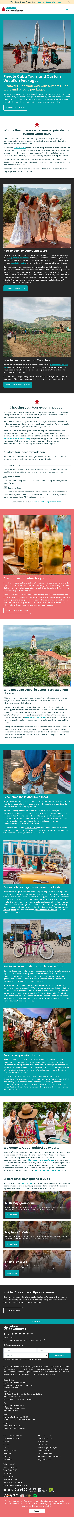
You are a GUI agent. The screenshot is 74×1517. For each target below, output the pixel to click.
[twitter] (16, 1333)
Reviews (6, 1441)
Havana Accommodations (49, 1456)
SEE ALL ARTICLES (13, 1310)
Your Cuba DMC (10, 1470)
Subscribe (59, 1355)
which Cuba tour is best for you (40, 1160)
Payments (7, 1459)
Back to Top (37, 1321)
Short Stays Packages (47, 1447)
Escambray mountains (35, 717)
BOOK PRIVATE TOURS (15, 107)
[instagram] (8, 1333)
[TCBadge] (34, 1496)
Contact (7, 1444)
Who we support (10, 1479)
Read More (12, 1214)
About (6, 1447)
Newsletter (8, 1453)
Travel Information (11, 1438)
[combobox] (25, 1355)
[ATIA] (32, 1490)
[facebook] (5, 1333)
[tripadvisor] (32, 1333)
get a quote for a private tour (47, 1170)
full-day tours (27, 1183)
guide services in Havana (45, 910)
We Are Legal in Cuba (12, 1482)
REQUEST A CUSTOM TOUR (17, 611)
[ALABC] (11, 1496)
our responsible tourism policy (16, 438)
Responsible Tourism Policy (15, 1485)
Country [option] (8, 1355)
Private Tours (43, 1441)
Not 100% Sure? (9, 1450)
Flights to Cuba (44, 1459)
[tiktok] (12, 1333)
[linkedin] (20, 1333)
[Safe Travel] (51, 1490)
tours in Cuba (37, 94)
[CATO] (21, 1490)
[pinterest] (28, 1333)
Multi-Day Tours (45, 1438)
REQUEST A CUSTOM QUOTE (18, 385)
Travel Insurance (45, 1453)
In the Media (8, 1476)
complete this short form (18, 258)
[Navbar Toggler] (71, 9)
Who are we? (9, 1464)
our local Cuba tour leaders (33, 985)
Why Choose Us (10, 1467)
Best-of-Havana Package (49, 2)
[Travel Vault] (42, 1490)
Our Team (7, 1473)
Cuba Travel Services (12, 1435)
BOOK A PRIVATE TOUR (15, 288)
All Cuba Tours (44, 1435)
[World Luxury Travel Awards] (28, 1496)
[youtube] (24, 1333)
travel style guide (18, 263)
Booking (6, 1456)
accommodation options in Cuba (46, 502)
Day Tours (42, 1444)
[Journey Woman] (22, 1496)
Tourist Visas (43, 1450)
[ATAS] (8, 1490)
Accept (37, 1511)
